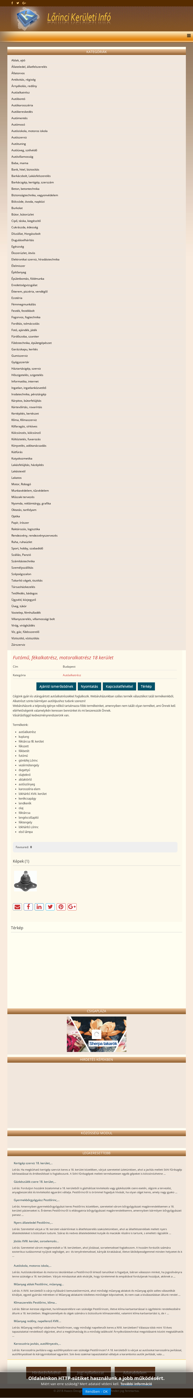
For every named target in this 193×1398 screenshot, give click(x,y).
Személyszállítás (22, 568)
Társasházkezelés (23, 587)
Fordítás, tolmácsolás (25, 324)
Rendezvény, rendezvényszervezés (34, 535)
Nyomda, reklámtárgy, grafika (31, 503)
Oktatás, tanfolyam (23, 510)
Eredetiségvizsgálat (24, 285)
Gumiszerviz (19, 356)
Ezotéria (16, 298)
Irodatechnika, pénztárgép (28, 394)
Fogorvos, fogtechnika (25, 317)
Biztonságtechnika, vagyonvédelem (34, 195)
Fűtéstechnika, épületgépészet (31, 343)
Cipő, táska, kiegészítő (26, 221)
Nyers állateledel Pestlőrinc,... (33, 1223)
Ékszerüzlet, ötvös (23, 253)
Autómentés (19, 118)
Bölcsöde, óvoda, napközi (28, 202)
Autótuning (18, 144)
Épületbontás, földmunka (27, 279)
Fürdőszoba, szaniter (25, 336)
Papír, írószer (20, 523)
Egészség (17, 246)
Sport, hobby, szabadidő (27, 548)
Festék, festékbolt (23, 311)
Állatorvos (18, 73)
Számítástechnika (23, 561)
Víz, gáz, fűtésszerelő (25, 632)
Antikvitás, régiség (23, 80)
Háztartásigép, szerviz (26, 369)
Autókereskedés (22, 112)
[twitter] (17, 3)
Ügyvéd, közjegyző (23, 600)
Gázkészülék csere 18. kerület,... (35, 1182)
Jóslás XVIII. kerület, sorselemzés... (36, 1241)
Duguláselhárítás (22, 240)
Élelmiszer (18, 266)
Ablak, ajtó (18, 60)
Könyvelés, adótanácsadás (28, 446)
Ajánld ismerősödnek (56, 686)
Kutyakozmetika (21, 458)
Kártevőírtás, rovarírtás (26, 407)
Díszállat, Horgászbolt (25, 234)
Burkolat (17, 208)
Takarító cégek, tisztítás (27, 580)
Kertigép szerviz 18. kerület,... (33, 1163)
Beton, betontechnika (25, 189)
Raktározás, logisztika (25, 529)
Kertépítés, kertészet (25, 413)
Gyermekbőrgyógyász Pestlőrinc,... (36, 1200)
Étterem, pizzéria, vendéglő (29, 291)
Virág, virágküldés (23, 625)
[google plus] (24, 3)
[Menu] (188, 36)
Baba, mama (19, 163)
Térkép (146, 686)
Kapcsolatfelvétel (119, 686)
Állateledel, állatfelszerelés (29, 67)
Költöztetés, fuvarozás (26, 439)
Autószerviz (19, 137)
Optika (15, 516)
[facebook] (12, 3)
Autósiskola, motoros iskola (29, 131)
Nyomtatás (89, 686)
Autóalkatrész (20, 92)
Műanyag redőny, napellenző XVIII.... (37, 1321)
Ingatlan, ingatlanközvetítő (28, 388)
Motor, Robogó (21, 484)
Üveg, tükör (19, 606)
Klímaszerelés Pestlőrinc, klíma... (35, 1302)
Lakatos (16, 478)
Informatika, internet (25, 381)
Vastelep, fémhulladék (26, 613)
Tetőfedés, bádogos (24, 593)
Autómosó (18, 124)
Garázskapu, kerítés (24, 349)
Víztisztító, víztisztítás (25, 638)
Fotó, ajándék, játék (24, 330)
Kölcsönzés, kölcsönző (26, 433)
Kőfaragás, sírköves (24, 426)
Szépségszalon (21, 574)
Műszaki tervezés (23, 497)
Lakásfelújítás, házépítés (27, 465)
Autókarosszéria (22, 105)
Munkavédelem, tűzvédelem (30, 491)
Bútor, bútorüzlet (22, 214)
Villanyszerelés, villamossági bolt (33, 619)
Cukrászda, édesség (24, 227)
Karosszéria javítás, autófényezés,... (37, 1344)
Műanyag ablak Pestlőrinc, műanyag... (39, 1284)
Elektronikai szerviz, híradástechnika (35, 259)
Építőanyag (18, 272)
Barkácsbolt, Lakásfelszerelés (31, 176)
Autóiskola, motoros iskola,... (32, 1266)
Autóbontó (18, 99)
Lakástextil (18, 471)
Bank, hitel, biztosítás (25, 169)
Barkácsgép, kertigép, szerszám (32, 182)
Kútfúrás (17, 452)
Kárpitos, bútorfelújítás (26, 401)
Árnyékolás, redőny (24, 86)
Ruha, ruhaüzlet (21, 542)
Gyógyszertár (20, 362)
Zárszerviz (18, 645)
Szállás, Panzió (21, 555)
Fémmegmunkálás (23, 304)
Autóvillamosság (22, 157)
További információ (136, 1384)
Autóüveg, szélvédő (24, 150)
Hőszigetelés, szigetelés (27, 375)
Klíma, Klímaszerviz (24, 420)
